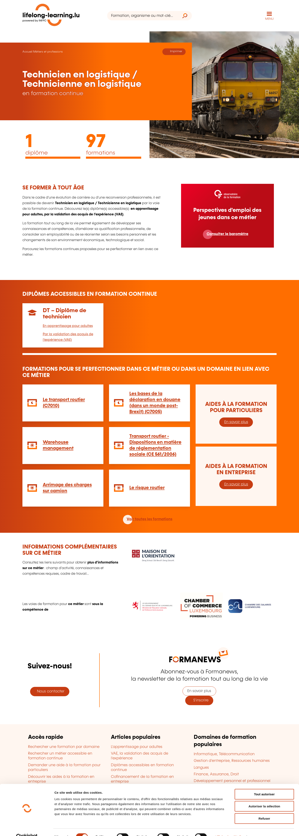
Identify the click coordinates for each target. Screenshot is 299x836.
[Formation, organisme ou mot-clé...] (142, 15)
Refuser (264, 809)
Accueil (27, 51)
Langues (201, 767)
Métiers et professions (48, 51)
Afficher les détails (229, 828)
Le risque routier (147, 487)
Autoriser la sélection (264, 797)
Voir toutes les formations (149, 519)
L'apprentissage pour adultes (136, 747)
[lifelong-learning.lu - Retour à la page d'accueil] (51, 15)
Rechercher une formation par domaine (63, 747)
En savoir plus (236, 422)
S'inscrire (199, 700)
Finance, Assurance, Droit (216, 774)
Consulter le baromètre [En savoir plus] (227, 234)
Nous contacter (49, 691)
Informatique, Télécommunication (224, 754)
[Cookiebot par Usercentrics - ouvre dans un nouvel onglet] (27, 828)
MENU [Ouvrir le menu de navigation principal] (269, 18)
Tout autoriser (264, 785)
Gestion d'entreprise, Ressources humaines (232, 760)
